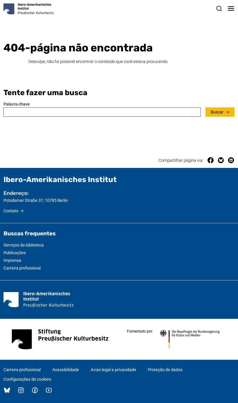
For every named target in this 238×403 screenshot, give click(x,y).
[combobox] (102, 112)
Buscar (217, 112)
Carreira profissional (22, 268)
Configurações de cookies (27, 379)
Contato (10, 210)
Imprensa (12, 260)
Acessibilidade (65, 369)
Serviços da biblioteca (23, 245)
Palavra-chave (16, 104)
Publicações (14, 252)
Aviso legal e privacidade (113, 369)
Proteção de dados (165, 369)
